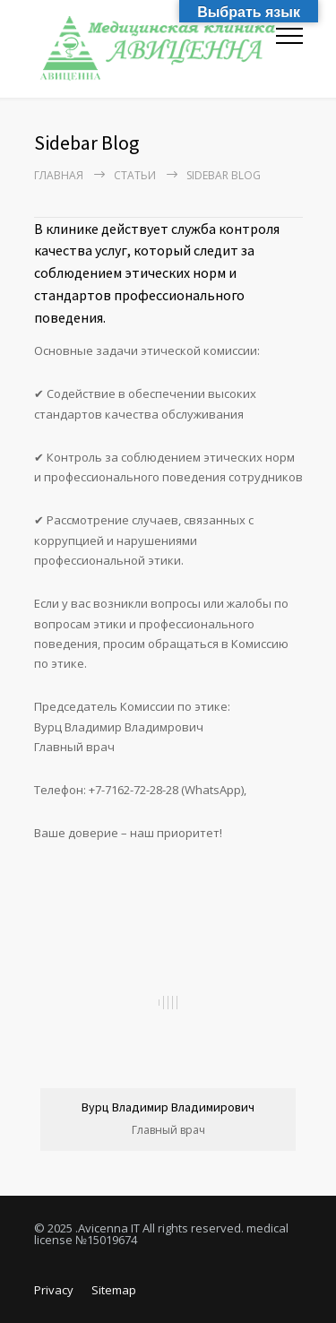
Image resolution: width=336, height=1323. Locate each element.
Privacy (53, 1290)
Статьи (135, 175)
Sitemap (113, 1290)
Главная (58, 175)
